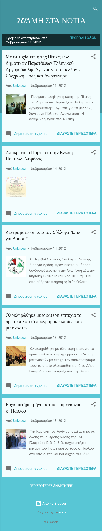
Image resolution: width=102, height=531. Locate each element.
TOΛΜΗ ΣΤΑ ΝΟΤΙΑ (51, 20)
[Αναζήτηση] (95, 9)
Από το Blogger (51, 503)
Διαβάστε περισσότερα (76, 133)
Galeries (63, 512)
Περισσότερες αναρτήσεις (51, 486)
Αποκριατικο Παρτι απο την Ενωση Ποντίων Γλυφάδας (39, 155)
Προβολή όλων (82, 38)
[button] (93, 57)
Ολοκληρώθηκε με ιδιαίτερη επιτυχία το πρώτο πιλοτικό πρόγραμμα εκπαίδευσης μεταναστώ (44, 321)
